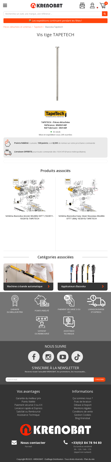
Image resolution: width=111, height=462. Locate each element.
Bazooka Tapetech (54, 27)
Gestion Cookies (82, 414)
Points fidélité (28, 401)
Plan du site (89, 459)
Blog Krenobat (82, 418)
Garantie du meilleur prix (28, 398)
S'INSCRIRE (99, 379)
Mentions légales (82, 408)
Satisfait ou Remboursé (28, 411)
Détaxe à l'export (82, 404)
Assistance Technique (28, 414)
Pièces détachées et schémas (17, 27)
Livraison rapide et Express (28, 408)
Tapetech (38, 27)
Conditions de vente (82, 411)
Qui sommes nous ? (83, 398)
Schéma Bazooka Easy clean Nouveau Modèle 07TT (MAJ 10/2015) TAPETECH (81, 217)
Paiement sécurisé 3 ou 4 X (28, 404)
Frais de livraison (82, 401)
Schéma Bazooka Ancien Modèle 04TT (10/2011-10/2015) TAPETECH (29, 217)
